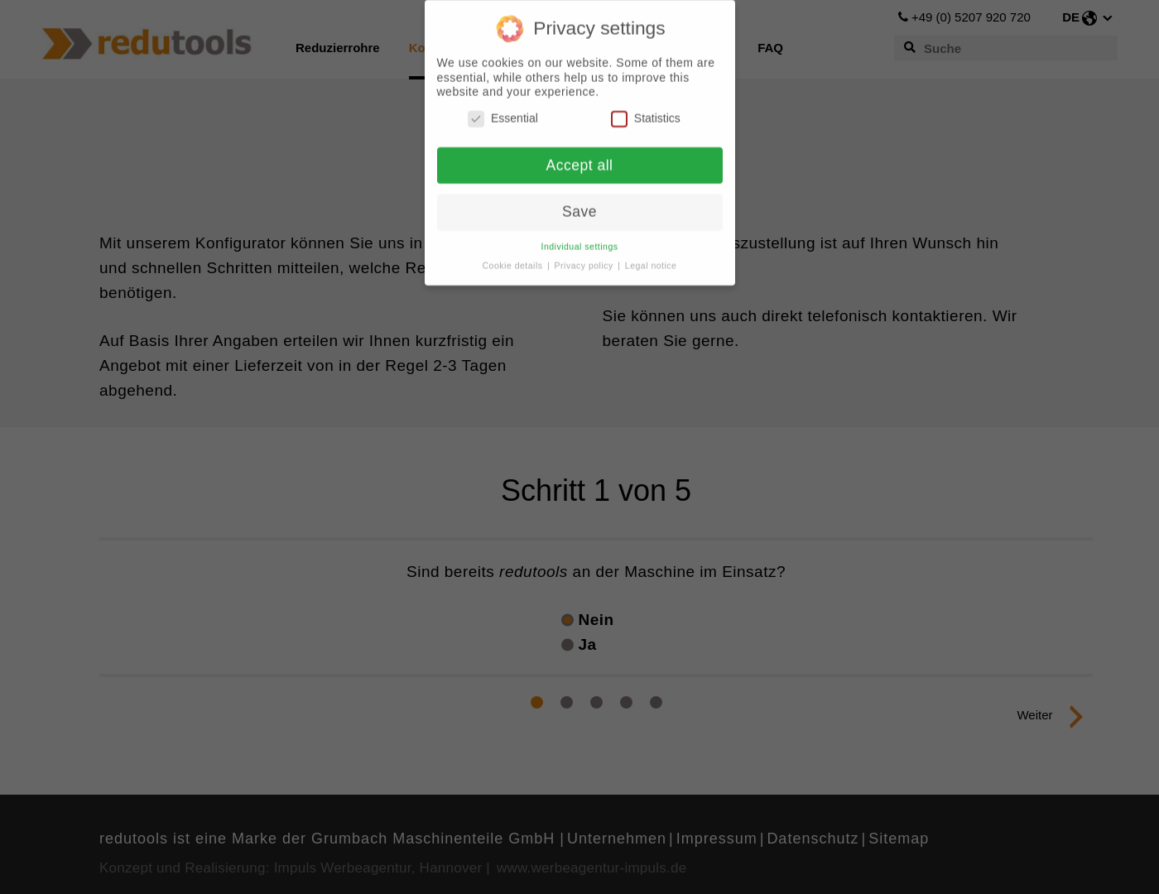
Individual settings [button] (579, 242)
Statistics (645, 114)
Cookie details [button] (514, 261)
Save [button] (579, 207)
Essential (503, 114)
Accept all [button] (579, 160)
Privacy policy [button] (586, 261)
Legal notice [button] (651, 261)
